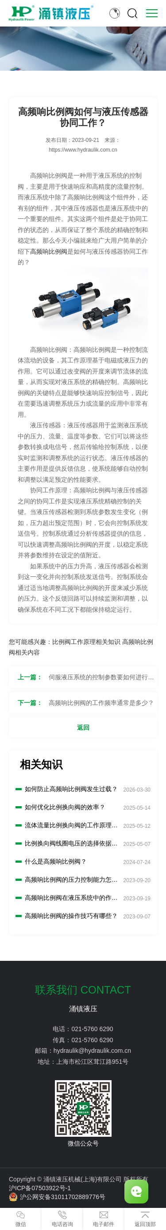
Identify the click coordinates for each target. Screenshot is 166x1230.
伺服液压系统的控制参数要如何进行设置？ (101, 681)
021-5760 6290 (92, 1028)
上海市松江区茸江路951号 (92, 1061)
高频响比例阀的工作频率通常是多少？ (101, 702)
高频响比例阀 (48, 251)
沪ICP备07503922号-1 (40, 1188)
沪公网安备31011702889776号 (57, 1196)
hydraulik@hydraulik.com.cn (92, 1050)
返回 (83, 727)
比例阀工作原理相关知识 (86, 641)
